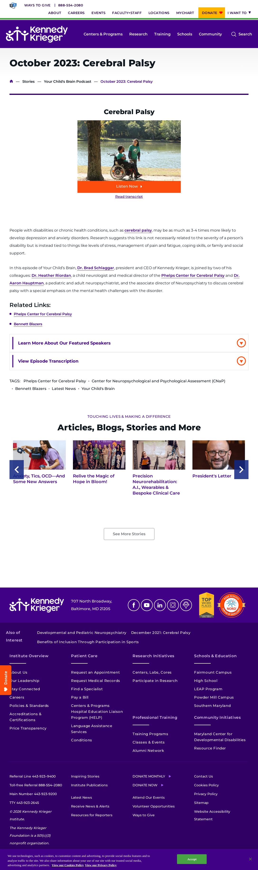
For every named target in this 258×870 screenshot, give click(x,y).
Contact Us (203, 776)
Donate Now (145, 785)
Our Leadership (24, 680)
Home (11, 81)
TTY (24, 803)
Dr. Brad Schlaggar (95, 268)
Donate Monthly (149, 776)
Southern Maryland (212, 705)
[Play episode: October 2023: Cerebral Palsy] (129, 156)
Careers (76, 13)
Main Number (33, 794)
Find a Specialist (87, 689)
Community (210, 34)
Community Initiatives (217, 717)
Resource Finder (210, 748)
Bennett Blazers (28, 324)
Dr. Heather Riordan (51, 275)
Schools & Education (215, 656)
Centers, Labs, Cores (152, 672)
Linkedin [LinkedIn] (160, 605)
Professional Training (155, 717)
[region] (129, 859)
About (54, 13)
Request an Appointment (95, 672)
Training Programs (150, 734)
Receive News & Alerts (90, 806)
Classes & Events (149, 742)
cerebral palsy (138, 230)
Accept (191, 859)
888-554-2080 (70, 5)
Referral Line (33, 776)
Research (138, 34)
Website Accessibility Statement (212, 815)
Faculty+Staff (127, 13)
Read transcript (129, 196)
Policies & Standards (29, 705)
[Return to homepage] (37, 34)
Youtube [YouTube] (147, 605)
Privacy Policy (206, 794)
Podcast (186, 605)
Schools (184, 34)
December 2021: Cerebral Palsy (160, 632)
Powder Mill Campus (214, 697)
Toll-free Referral (36, 785)
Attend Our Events (149, 797)
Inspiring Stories (85, 776)
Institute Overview (29, 656)
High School (206, 680)
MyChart (185, 13)
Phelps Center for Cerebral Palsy (193, 275)
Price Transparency (28, 728)
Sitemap (201, 803)
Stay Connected (25, 689)
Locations (159, 13)
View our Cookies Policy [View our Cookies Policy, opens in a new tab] (68, 865)
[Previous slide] (17, 469)
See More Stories (129, 534)
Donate (209, 13)
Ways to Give (37, 5)
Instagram (173, 605)
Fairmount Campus (213, 672)
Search (245, 34)
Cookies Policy (206, 785)
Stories (28, 81)
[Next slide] (241, 469)
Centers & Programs (103, 34)
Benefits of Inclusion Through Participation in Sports (88, 642)
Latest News (81, 797)
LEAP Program (208, 689)
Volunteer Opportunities (154, 806)
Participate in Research (155, 680)
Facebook (134, 605)
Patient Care (84, 656)
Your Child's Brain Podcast (67, 81)
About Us (19, 672)
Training (162, 34)
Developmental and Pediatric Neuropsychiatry (81, 632)
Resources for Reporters (91, 815)
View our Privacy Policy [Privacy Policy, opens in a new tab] (101, 865)
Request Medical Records (95, 680)
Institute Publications (89, 785)
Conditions (81, 740)
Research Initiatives (153, 656)
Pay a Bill (80, 697)
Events (98, 13)
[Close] (250, 859)
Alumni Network (148, 750)
